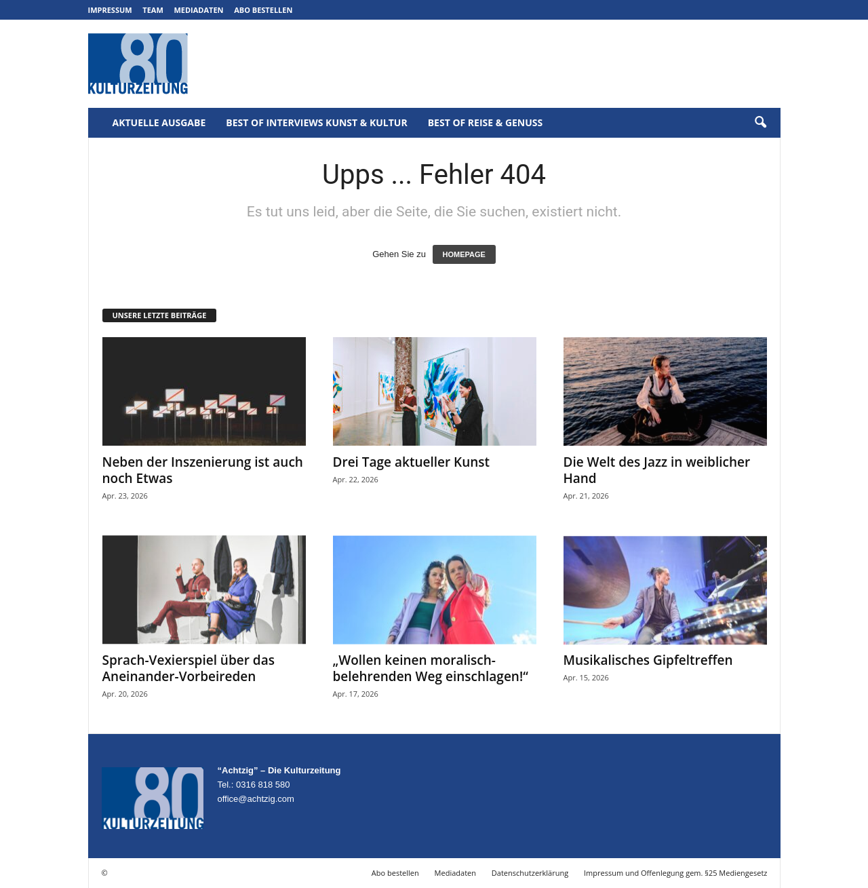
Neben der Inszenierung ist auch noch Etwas (202, 470)
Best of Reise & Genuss (485, 122)
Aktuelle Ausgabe (159, 122)
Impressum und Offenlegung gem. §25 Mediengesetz (675, 873)
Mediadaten (198, 10)
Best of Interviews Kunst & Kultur (316, 122)
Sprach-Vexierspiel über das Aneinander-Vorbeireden (188, 668)
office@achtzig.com (256, 799)
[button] (760, 123)
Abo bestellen (263, 10)
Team (152, 10)
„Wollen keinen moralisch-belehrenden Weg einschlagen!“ (430, 668)
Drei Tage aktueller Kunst (411, 462)
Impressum (110, 10)
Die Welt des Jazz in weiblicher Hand (657, 470)
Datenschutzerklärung (530, 873)
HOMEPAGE (464, 254)
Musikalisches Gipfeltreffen (648, 660)
